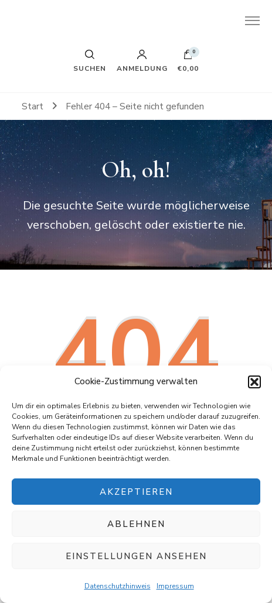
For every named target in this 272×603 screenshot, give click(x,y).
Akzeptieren (136, 492)
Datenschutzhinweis (117, 586)
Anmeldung (142, 61)
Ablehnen (136, 524)
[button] (254, 382)
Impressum (175, 586)
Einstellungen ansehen (136, 556)
